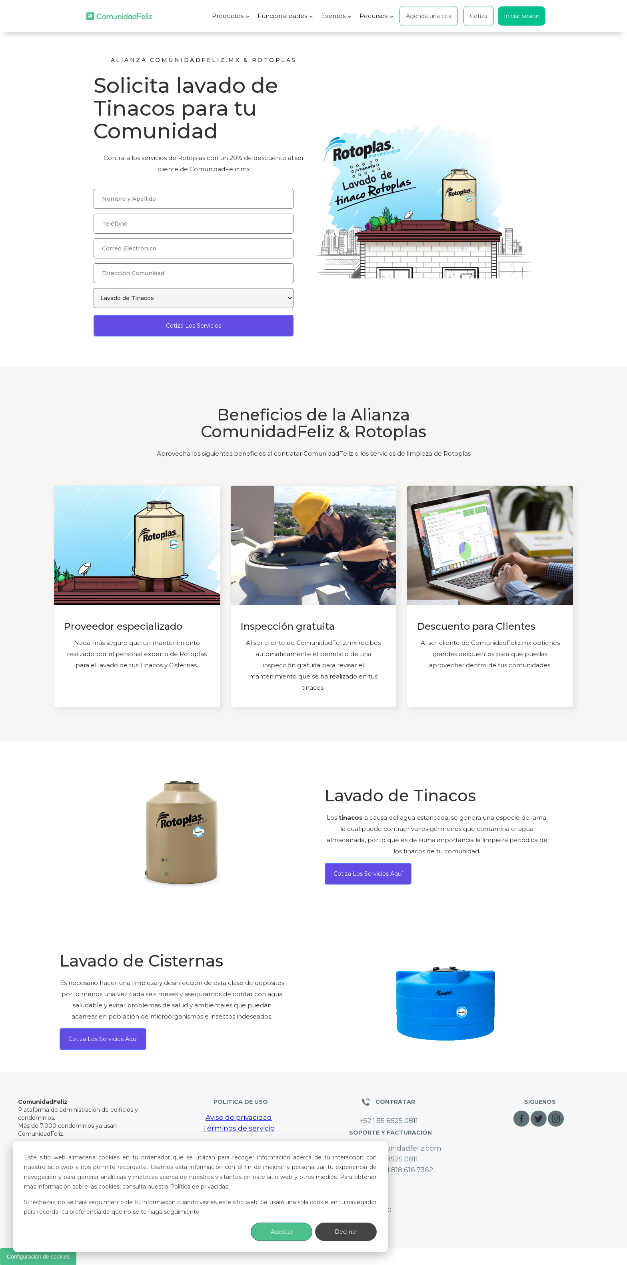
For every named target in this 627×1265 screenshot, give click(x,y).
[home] (119, 16)
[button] (231, 16)
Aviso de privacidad (239, 1117)
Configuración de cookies (38, 1256)
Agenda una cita (428, 16)
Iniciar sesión (521, 16)
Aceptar (282, 1231)
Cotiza (478, 16)
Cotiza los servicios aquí (368, 873)
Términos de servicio (239, 1128)
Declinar (346, 1231)
